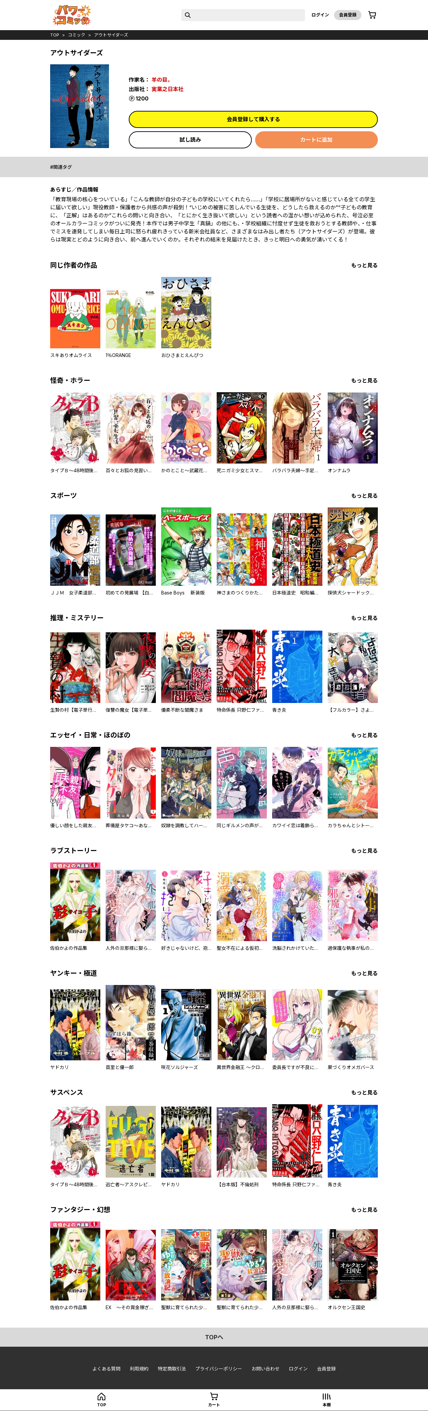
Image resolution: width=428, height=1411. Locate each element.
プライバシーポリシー (218, 1368)
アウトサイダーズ (111, 35)
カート (214, 1404)
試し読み (190, 139)
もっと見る (364, 265)
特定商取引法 (172, 1368)
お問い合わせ (265, 1368)
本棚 (327, 1404)
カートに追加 (316, 139)
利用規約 (139, 1368)
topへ (214, 1337)
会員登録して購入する (253, 119)
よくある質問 (106, 1368)
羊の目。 (162, 79)
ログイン (320, 14)
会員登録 (347, 14)
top (54, 35)
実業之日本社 (167, 89)
